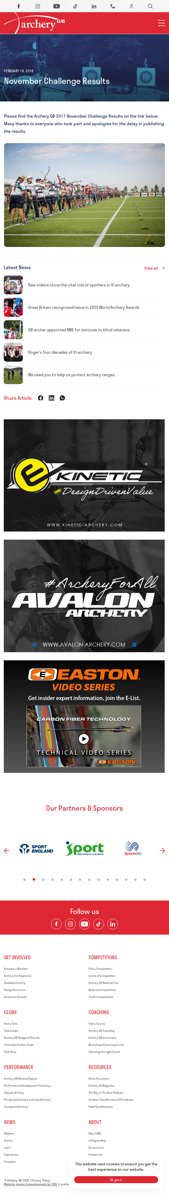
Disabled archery (14, 983)
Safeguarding (97, 1140)
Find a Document (99, 1078)
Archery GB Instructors (103, 1037)
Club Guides (11, 1030)
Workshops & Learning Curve (106, 1045)
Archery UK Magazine (102, 1085)
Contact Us (95, 1154)
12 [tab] (126, 880)
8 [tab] (89, 880)
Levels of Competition (102, 976)
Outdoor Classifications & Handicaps (111, 1099)
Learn (7, 1147)
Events (8, 1140)
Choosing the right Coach (104, 1052)
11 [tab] (117, 880)
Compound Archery (16, 1106)
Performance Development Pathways (27, 1085)
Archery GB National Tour (104, 983)
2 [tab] (34, 879)
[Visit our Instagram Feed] (70, 924)
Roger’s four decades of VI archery (60, 352)
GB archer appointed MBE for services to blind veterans (79, 329)
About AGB (95, 1133)
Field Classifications (101, 1106)
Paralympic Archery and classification (27, 1099)
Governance (96, 1147)
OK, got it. (116, 1179)
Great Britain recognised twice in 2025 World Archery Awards (83, 307)
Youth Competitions (101, 997)
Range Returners (14, 990)
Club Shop (10, 1052)
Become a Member (16, 969)
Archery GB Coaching (102, 1030)
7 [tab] (80, 880)
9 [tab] (99, 880)
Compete (10, 1161)
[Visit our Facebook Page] (56, 924)
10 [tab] (108, 880)
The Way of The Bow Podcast (106, 1092)
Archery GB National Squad (20, 1078)
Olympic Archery (14, 1092)
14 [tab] (145, 880)
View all (151, 268)
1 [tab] (24, 880)
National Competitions (102, 990)
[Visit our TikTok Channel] (98, 924)
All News (9, 1133)
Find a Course (97, 1023)
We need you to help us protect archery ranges (71, 374)
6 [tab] (71, 880)
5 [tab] (62, 880)
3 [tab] (43, 880)
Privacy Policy (40, 1180)
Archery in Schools (15, 997)
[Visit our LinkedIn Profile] (112, 924)
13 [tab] (135, 880)
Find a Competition (100, 969)
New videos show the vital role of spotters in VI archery (79, 285)
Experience (11, 1154)
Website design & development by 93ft (30, 1184)
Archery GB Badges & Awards (22, 1037)
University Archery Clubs (19, 1045)
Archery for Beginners (17, 976)
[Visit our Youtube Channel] (84, 924)
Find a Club (10, 1023)
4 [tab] (52, 880)
